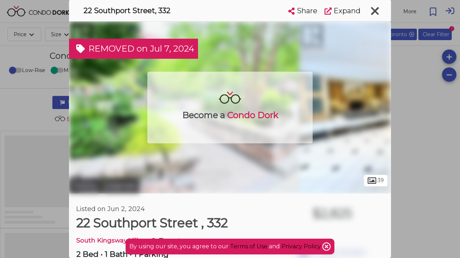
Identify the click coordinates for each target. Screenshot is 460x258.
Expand (342, 10)
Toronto (85, 186)
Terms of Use (248, 246)
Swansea (121, 186)
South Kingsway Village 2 (116, 240)
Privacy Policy (301, 246)
